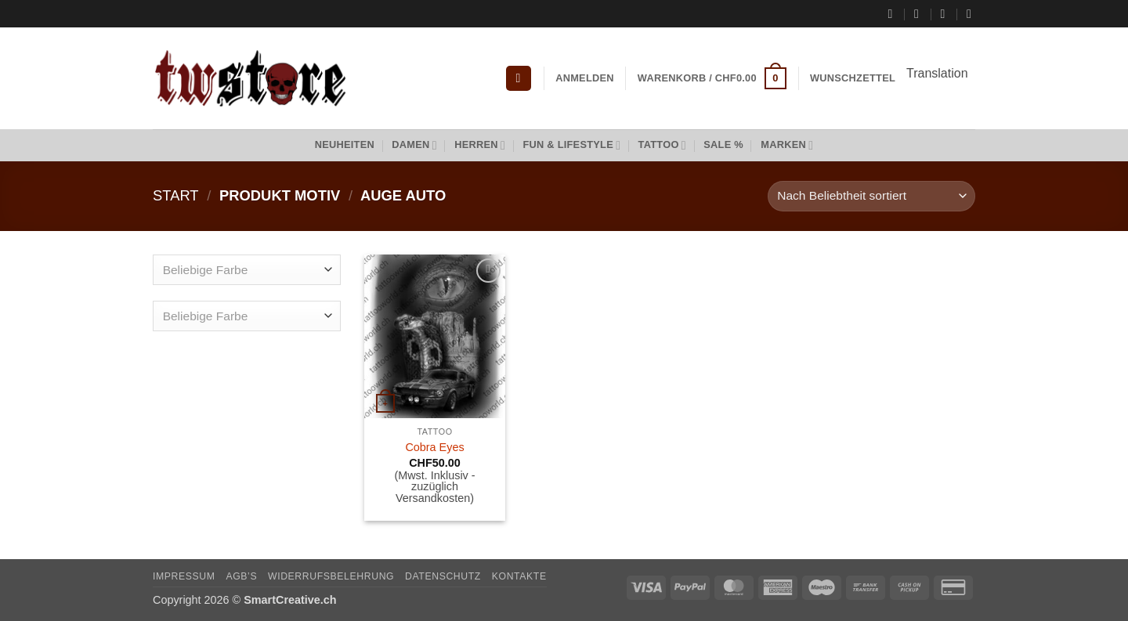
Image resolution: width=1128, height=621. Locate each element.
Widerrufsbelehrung (331, 576)
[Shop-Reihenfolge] (871, 196)
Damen (414, 145)
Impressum (184, 576)
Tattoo (662, 145)
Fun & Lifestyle (571, 145)
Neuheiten (344, 144)
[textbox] (243, 270)
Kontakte (519, 576)
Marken (787, 145)
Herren (479, 145)
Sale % (723, 144)
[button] (518, 79)
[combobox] (247, 270)
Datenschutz (443, 576)
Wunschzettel (852, 78)
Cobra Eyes (434, 447)
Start (176, 195)
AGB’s (241, 576)
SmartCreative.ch (290, 600)
